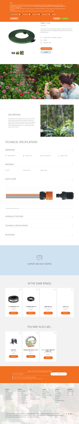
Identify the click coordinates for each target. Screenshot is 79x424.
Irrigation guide (46, 393)
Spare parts (45, 391)
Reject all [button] (57, 18)
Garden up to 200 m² (22, 401)
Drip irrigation (8, 395)
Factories (57, 398)
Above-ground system (35, 399)
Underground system (35, 395)
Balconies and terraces (22, 395)
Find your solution (21, 391)
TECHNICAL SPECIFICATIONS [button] (16, 226)
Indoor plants (20, 393)
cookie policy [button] (18, 7)
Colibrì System (33, 393)
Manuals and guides (47, 395)
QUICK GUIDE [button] (10, 179)
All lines (6, 391)
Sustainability (58, 393)
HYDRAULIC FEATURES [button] (14, 216)
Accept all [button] (65, 18)
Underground (8, 397)
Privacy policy (70, 393)
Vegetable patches (22, 397)
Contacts (45, 397)
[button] (34, 53)
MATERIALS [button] (9, 164)
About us (57, 391)
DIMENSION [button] (10, 150)
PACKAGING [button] (10, 235)
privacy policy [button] (50, 5)
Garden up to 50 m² (22, 399)
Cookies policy (70, 391)
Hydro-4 (32, 391)
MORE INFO (13, 356)
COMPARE (46, 52)
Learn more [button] (14, 18)
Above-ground (8, 393)
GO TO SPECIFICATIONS (46, 48)
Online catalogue (9, 399)
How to (12, 90)
